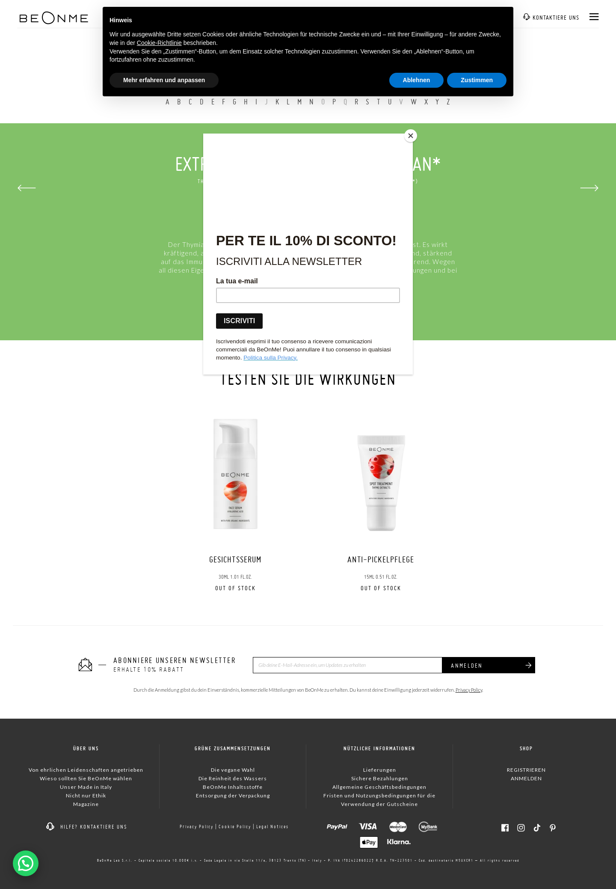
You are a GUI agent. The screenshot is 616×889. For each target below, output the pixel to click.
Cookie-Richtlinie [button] (159, 42)
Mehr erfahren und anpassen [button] (164, 80)
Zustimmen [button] (477, 80)
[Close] (410, 135)
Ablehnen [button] (416, 80)
